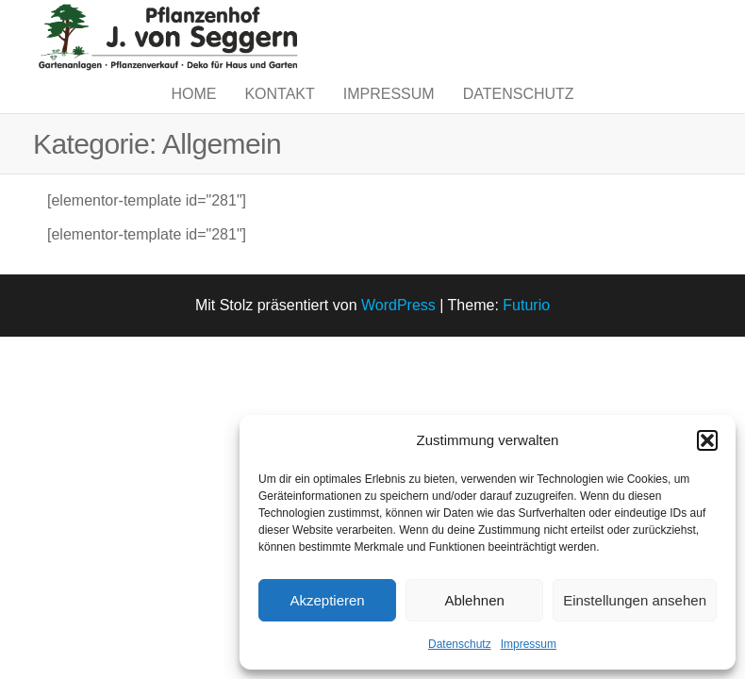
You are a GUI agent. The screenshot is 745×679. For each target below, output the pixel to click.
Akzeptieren (327, 600)
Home (193, 113)
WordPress (398, 343)
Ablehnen (474, 600)
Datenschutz (459, 644)
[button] (707, 440)
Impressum (528, 644)
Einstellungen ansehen (634, 600)
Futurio (526, 343)
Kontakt (279, 113)
